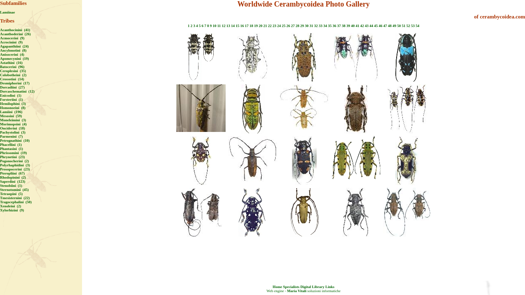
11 (219, 26)
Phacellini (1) (11, 145)
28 (297, 26)
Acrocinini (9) (11, 42)
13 (228, 26)
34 (325, 26)
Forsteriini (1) (11, 100)
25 (283, 26)
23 (274, 26)
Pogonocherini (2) (14, 161)
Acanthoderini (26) (15, 34)
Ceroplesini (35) (13, 71)
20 (260, 26)
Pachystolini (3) (12, 132)
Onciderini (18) (12, 128)
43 (366, 26)
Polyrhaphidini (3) (15, 165)
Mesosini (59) (11, 116)
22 (270, 26)
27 (292, 26)
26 (288, 26)
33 (320, 26)
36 (334, 26)
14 (233, 26)
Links (329, 287)
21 (265, 26)
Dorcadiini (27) (12, 87)
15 (237, 26)
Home (277, 287)
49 (394, 26)
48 (390, 26)
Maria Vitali (296, 291)
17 (247, 26)
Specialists (291, 287)
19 (256, 26)
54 (417, 26)
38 (343, 26)
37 (339, 26)
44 (371, 26)
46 (380, 26)
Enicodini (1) (10, 95)
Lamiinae (7, 12)
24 (279, 26)
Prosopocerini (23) (15, 169)
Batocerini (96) (12, 67)
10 (215, 26)
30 (306, 26)
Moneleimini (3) (13, 120)
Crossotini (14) (12, 79)
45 (376, 26)
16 (242, 26)
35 (329, 26)
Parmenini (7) (11, 136)
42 (362, 26)
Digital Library (312, 287)
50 (399, 26)
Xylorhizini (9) (12, 210)
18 (251, 26)
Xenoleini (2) (10, 206)
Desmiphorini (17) (15, 83)
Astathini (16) (11, 63)
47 (385, 26)
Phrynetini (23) (12, 157)
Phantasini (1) (11, 149)
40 (353, 26)
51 (403, 26)
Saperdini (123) (12, 181)
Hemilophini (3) (13, 104)
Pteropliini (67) (12, 173)
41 (357, 26)
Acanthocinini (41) (15, 30)
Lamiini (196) (11, 112)
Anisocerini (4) (12, 54)
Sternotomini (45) (14, 190)
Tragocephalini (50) (16, 202)
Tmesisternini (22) (15, 198)
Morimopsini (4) (13, 124)
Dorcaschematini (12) (17, 91)
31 (311, 26)
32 (316, 26)
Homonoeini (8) (12, 108)
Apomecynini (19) (14, 59)
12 (224, 26)
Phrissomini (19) (13, 153)
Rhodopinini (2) (13, 177)
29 (302, 26)
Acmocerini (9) (12, 38)
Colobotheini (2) (13, 75)
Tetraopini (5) (11, 194)
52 (408, 26)
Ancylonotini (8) (13, 50)
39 (348, 26)
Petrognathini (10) (15, 140)
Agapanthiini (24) (14, 46)
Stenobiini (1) (11, 186)
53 (413, 26)
